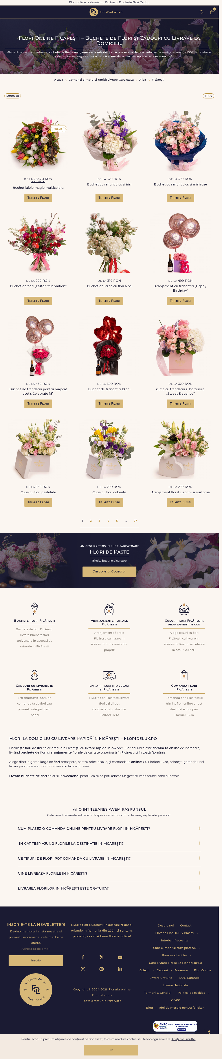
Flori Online (202, 970)
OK (111, 1050)
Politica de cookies (192, 993)
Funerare (181, 970)
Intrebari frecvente (175, 940)
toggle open (6, 12)
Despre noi (166, 925)
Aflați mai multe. (184, 1039)
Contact (186, 925)
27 (135, 521)
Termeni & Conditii (158, 993)
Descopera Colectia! (109, 571)
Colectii (145, 970)
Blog (150, 1007)
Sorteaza (12, 95)
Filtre (208, 95)
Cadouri (163, 970)
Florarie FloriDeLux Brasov (175, 933)
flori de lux (105, 12)
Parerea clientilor (175, 955)
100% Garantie (189, 978)
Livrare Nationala (175, 985)
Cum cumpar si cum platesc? (175, 948)
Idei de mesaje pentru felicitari (182, 1007)
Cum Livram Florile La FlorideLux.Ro (175, 963)
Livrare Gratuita (161, 978)
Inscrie (36, 960)
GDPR (175, 1000)
